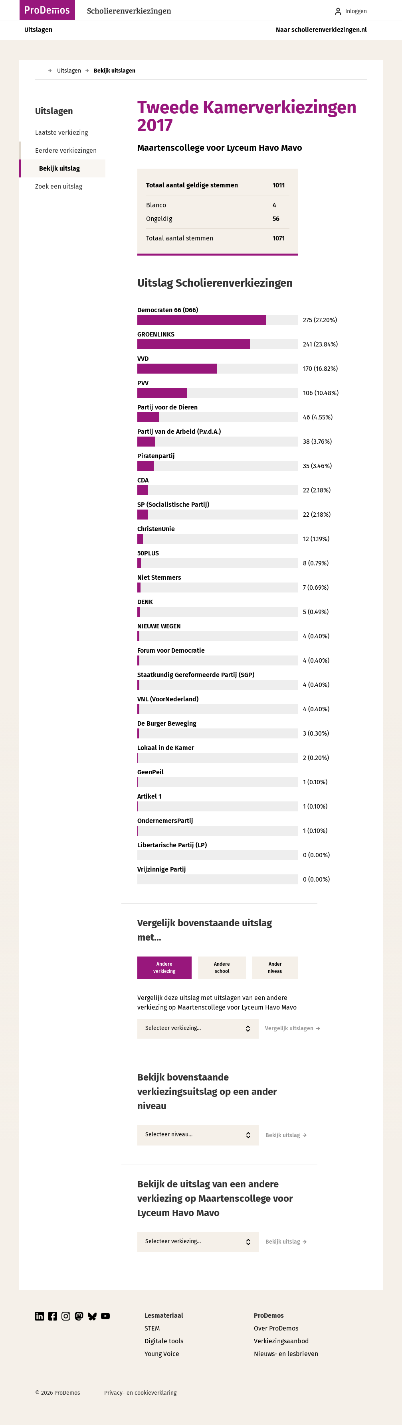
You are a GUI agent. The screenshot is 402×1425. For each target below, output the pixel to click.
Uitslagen (38, 29)
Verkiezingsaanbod (281, 1341)
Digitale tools (164, 1341)
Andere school (222, 967)
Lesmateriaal (164, 1315)
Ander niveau (275, 967)
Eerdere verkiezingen (66, 150)
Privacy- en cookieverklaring (140, 1393)
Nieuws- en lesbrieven (286, 1354)
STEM (152, 1328)
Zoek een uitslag (58, 186)
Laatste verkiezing (61, 132)
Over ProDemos (276, 1328)
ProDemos (269, 1315)
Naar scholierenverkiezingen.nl (321, 29)
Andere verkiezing (164, 967)
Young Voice (162, 1354)
